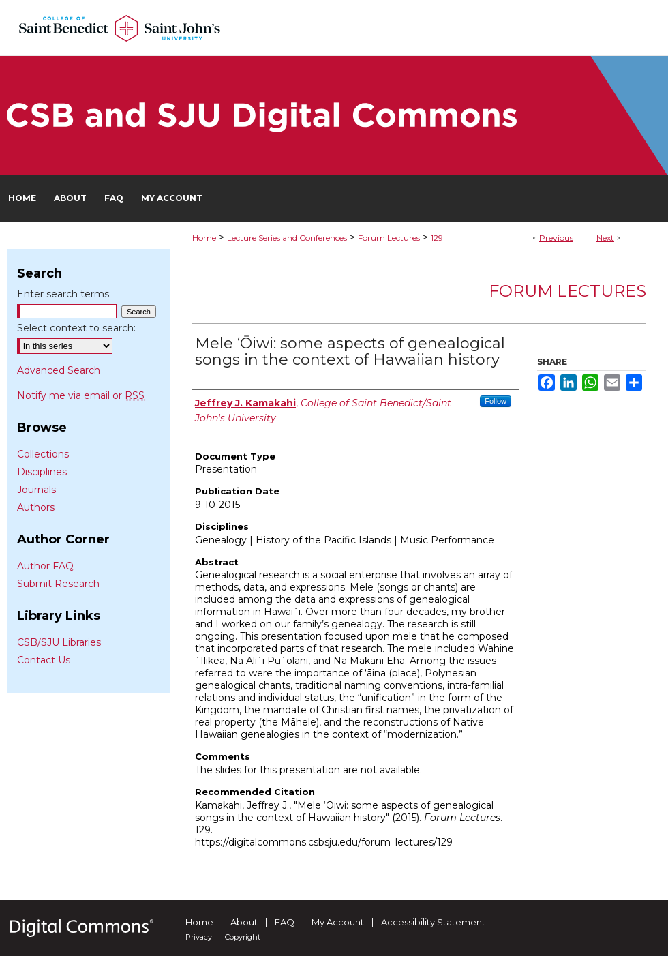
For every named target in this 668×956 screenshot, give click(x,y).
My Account (338, 921)
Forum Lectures (389, 238)
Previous (556, 238)
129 (437, 238)
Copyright (242, 937)
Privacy (198, 937)
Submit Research (58, 584)
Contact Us (43, 660)
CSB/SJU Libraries (59, 642)
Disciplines (42, 472)
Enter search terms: (64, 294)
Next (605, 238)
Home (204, 238)
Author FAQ (45, 566)
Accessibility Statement (433, 921)
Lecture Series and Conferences (287, 238)
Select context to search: (76, 328)
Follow (495, 401)
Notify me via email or (81, 395)
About (244, 921)
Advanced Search (58, 370)
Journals (36, 489)
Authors (36, 507)
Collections (43, 454)
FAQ (284, 921)
